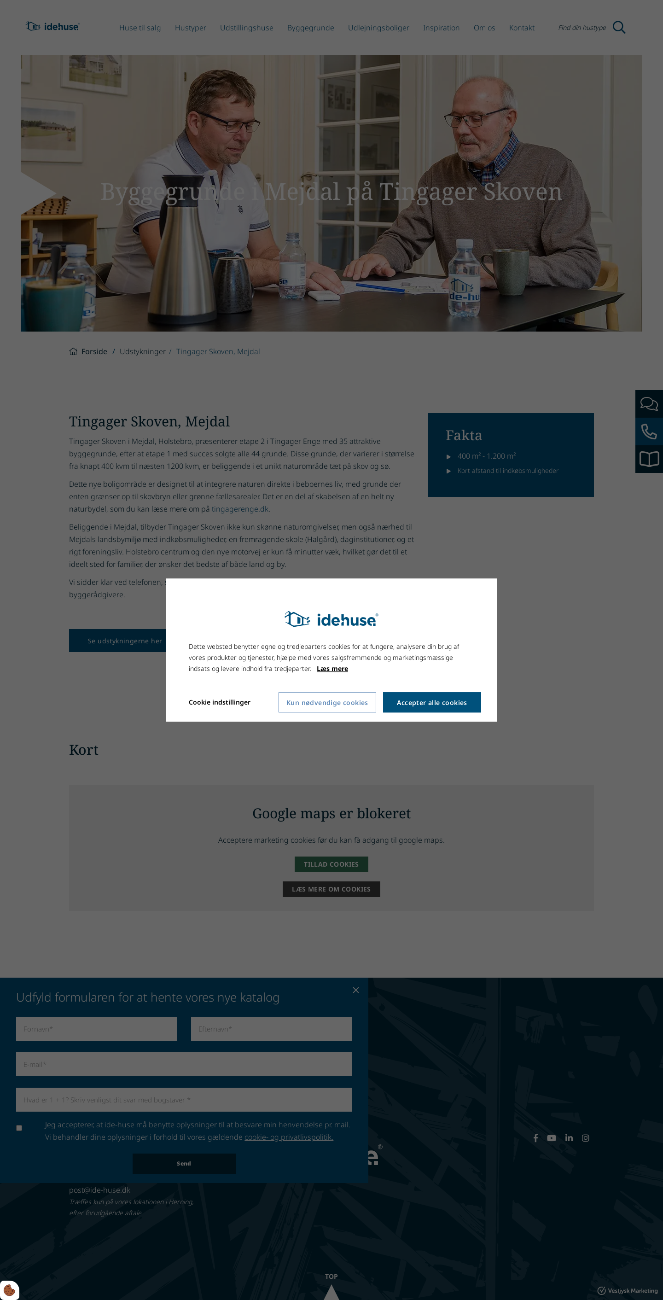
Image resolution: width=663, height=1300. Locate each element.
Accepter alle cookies (432, 702)
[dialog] (331, 650)
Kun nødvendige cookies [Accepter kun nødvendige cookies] (327, 702)
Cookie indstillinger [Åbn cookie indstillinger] (219, 702)
